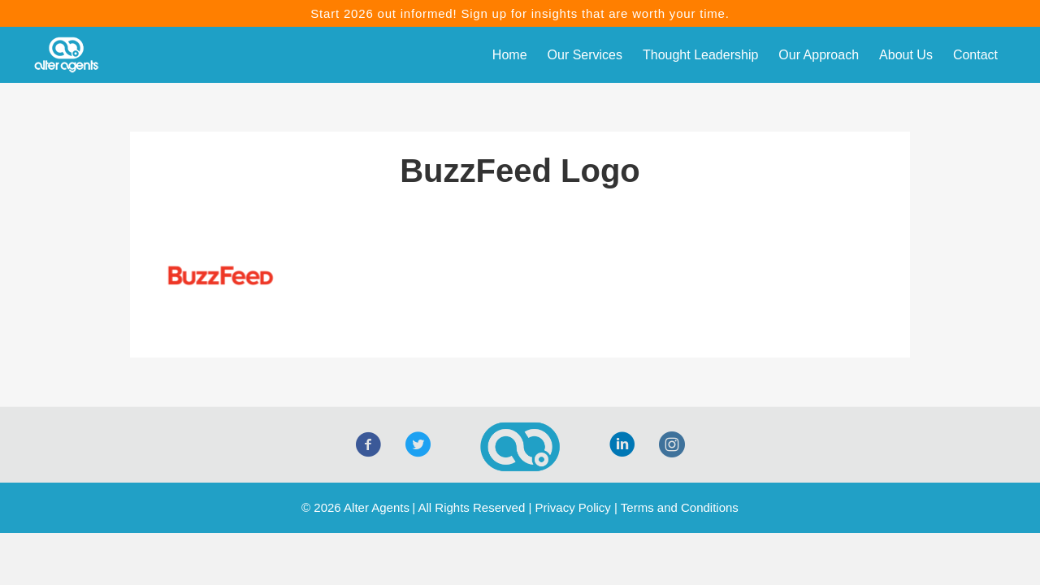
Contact (975, 55)
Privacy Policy (572, 507)
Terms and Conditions (680, 507)
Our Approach (818, 55)
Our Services (585, 55)
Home (509, 55)
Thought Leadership (700, 55)
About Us (906, 55)
